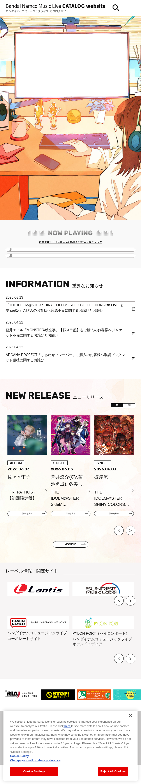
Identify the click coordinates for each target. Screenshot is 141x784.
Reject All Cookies (113, 771)
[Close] (130, 715)
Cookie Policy (19, 756)
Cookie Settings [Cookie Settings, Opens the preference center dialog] (34, 771)
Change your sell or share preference (35, 760)
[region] (70, 745)
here (67, 726)
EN (124, 410)
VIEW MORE (70, 554)
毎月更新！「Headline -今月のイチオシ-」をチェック (70, 243)
